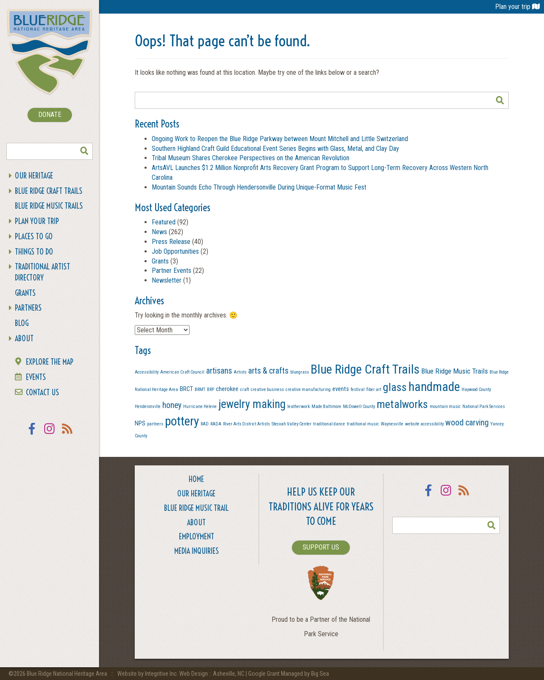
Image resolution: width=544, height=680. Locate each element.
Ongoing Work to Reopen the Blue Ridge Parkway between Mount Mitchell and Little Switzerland (281, 139)
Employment (196, 536)
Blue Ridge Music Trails (49, 206)
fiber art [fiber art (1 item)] (373, 389)
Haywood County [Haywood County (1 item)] (476, 389)
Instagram (50, 434)
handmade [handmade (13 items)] (434, 387)
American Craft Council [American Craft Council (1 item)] (182, 372)
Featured (164, 222)
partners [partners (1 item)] (155, 424)
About (24, 338)
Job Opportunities (175, 251)
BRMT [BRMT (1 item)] (200, 389)
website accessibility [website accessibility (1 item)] (424, 424)
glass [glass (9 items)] (395, 387)
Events (36, 377)
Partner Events (171, 270)
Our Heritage (34, 176)
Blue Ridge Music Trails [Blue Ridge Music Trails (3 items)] (454, 371)
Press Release (171, 242)
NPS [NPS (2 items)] (140, 423)
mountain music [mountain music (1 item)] (445, 406)
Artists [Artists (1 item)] (240, 372)
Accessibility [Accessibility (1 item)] (147, 372)
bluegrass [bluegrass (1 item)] (299, 372)
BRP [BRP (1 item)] (210, 389)
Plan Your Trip (37, 221)
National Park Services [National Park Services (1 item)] (483, 406)
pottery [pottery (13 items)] (182, 421)
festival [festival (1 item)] (358, 389)
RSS (68, 434)
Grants (25, 293)
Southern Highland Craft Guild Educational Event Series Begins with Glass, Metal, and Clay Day (275, 148)
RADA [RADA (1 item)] (215, 424)
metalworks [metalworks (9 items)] (402, 404)
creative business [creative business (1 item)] (267, 389)
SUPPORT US (321, 547)
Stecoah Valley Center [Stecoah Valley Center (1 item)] (292, 424)
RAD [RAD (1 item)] (205, 424)
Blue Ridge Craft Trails (48, 191)
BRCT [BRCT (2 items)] (186, 389)
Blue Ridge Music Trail (196, 508)
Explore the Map (50, 362)
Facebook (32, 434)
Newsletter (166, 280)
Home (196, 479)
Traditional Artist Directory (42, 272)
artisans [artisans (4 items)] (219, 371)
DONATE (49, 114)
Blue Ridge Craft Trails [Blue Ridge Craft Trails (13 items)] (365, 369)
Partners (28, 308)
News (159, 232)
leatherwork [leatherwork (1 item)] (298, 406)
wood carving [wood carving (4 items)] (467, 423)
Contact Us (42, 392)
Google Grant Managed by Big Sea (288, 673)
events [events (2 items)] (340, 389)
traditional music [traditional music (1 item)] (363, 424)
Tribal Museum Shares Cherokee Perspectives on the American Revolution (250, 158)
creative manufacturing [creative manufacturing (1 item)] (308, 389)
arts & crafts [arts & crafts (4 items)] (268, 371)
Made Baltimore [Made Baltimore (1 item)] (326, 406)
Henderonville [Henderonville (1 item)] (148, 406)
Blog (21, 323)
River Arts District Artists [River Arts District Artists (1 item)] (246, 424)
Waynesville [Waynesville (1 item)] (392, 424)
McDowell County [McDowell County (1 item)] (359, 406)
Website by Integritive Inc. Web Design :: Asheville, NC (181, 673)
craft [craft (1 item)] (244, 389)
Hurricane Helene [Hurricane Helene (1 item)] (200, 406)
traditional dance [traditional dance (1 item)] (329, 424)
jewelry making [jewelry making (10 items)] (252, 404)
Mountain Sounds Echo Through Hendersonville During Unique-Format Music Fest (259, 187)
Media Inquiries (196, 551)
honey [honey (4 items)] (171, 405)
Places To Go (34, 236)
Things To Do (34, 252)
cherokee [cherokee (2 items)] (227, 389)
